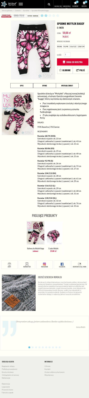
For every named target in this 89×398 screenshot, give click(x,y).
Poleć (82, 70)
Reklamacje (6, 378)
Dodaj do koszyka (74, 62)
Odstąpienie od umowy (10, 375)
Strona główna (7, 11)
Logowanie (6, 387)
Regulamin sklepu (8, 366)
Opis (22, 85)
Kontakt (47, 369)
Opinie (44, 85)
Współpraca (49, 375)
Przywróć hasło (7, 390)
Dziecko (18, 11)
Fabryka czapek (7, 393)
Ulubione (66, 70)
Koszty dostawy (8, 372)
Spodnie (26, 11)
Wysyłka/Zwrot (67, 85)
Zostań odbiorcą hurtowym (54, 372)
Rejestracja (6, 384)
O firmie (47, 366)
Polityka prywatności (9, 369)
